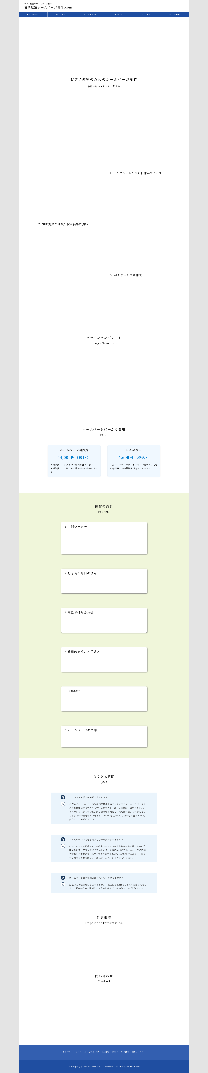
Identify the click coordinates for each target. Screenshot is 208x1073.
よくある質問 (94, 1051)
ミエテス (114, 1051)
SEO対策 (105, 1051)
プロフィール (81, 1051)
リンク (142, 1051)
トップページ (68, 1051)
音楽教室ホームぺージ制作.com (48, 7)
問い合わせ (125, 1051)
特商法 (134, 1051)
